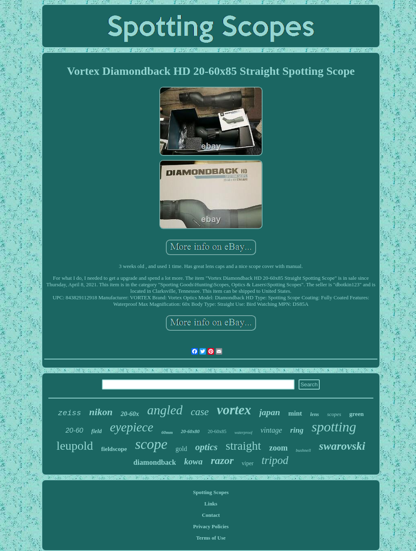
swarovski (342, 446)
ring (296, 430)
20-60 (74, 430)
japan (269, 412)
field (96, 431)
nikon (101, 412)
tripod (275, 460)
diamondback (154, 462)
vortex (234, 410)
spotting (334, 426)
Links (210, 504)
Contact (211, 515)
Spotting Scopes (211, 492)
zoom (278, 447)
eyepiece (131, 427)
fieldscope (114, 449)
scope (151, 444)
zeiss (69, 413)
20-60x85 (217, 431)
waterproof (243, 432)
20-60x (130, 413)
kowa (193, 461)
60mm (167, 432)
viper (248, 463)
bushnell (303, 450)
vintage (271, 430)
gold (181, 448)
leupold (74, 445)
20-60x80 (190, 431)
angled (164, 410)
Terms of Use (210, 538)
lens (314, 414)
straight (243, 445)
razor (222, 460)
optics (206, 447)
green (356, 414)
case (199, 411)
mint (295, 413)
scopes (334, 414)
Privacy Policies (211, 526)
